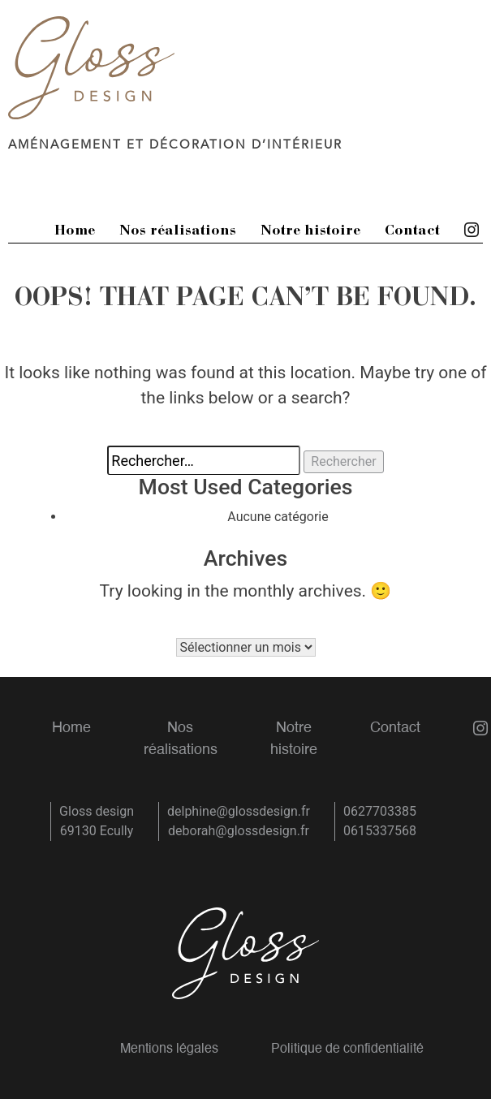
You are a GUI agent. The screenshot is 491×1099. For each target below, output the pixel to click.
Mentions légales (169, 1049)
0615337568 (379, 830)
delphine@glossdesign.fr (238, 811)
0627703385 (379, 811)
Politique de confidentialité (347, 1049)
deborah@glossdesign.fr (238, 830)
